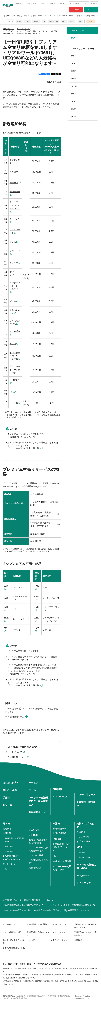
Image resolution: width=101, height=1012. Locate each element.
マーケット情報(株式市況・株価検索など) (38, 801)
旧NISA (82, 852)
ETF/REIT (33, 835)
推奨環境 (78, 940)
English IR (62, 3)
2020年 (74, 101)
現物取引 (7, 828)
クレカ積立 (90, 21)
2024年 (74, 71)
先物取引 (81, 832)
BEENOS (14, 182)
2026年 (74, 56)
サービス (41, 16)
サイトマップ (84, 883)
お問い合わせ (18, 3)
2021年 (74, 94)
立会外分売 (34, 830)
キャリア (14, 263)
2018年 (74, 117)
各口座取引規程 (9, 924)
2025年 (74, 63)
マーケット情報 (74, 16)
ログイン (91, 10)
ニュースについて (13, 752)
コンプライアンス (57, 932)
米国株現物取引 (60, 828)
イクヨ (13, 344)
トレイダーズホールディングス (15, 356)
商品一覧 (10, 21)
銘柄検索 (94, 4)
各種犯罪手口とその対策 (37, 924)
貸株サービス (9, 864)
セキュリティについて (59, 924)
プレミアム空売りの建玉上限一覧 (23, 448)
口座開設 (76, 10)
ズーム (13, 301)
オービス (14, 403)
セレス (13, 242)
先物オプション (53, 21)
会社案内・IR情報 (48, 3)
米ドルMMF (83, 875)
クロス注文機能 (36, 855)
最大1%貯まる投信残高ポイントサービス (62, 847)
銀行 (80, 21)
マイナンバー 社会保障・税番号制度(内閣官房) (71, 905)
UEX (12, 392)
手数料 (33, 16)
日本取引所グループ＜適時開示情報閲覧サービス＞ (28, 900)
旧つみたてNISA (86, 857)
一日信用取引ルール (14, 717)
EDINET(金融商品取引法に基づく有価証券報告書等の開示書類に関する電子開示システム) (46, 910)
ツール (50, 16)
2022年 (74, 86)
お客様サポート (90, 16)
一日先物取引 (83, 837)
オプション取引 (84, 841)
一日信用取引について (15, 757)
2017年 (74, 38)
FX (44, 21)
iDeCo (71, 21)
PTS (5, 869)
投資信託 (36, 21)
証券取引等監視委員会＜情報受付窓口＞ (23, 905)
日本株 (19, 21)
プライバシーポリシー (59, 940)
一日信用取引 (10, 851)
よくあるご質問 (32, 3)
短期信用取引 (10, 846)
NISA (63, 21)
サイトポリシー (33, 940)
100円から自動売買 (62, 861)
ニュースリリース (77, 30)
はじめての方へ (10, 16)
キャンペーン (61, 16)
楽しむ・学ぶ (22, 16)
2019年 (74, 109)
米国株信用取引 (60, 833)
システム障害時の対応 (12, 932)
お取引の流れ (35, 868)
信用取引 (7, 833)
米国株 (27, 21)
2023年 (74, 79)
